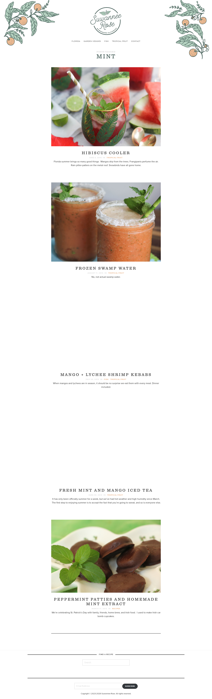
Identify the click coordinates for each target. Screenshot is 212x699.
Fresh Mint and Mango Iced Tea (106, 490)
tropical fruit (120, 41)
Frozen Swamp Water (106, 268)
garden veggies (92, 41)
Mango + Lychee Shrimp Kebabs (106, 374)
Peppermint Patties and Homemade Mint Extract (106, 602)
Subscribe (130, 686)
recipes (116, 608)
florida (76, 41)
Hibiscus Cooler (106, 153)
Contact (135, 41)
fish (106, 41)
